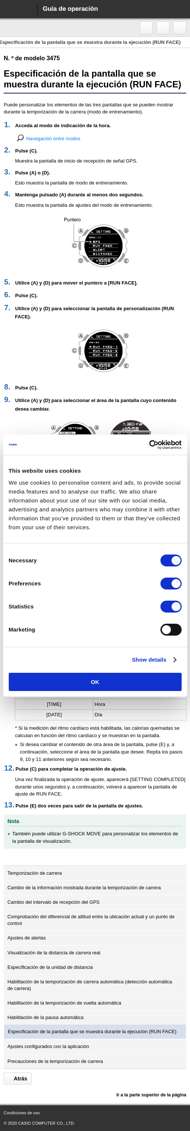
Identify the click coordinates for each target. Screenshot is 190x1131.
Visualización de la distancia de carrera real (53, 952)
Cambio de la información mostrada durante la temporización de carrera (84, 887)
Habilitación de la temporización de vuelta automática (64, 1003)
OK (95, 682)
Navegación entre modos (53, 138)
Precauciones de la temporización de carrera (55, 1061)
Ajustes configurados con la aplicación (48, 1046)
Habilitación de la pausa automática (45, 1017)
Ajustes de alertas (26, 938)
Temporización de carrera (34, 873)
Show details (149, 659)
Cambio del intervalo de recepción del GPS (53, 902)
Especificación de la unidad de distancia (50, 967)
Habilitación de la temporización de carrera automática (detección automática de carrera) (89, 985)
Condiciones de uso (22, 1113)
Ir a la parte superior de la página (151, 1095)
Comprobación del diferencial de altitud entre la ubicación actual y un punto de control (90, 920)
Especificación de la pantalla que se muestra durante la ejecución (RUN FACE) (92, 1031)
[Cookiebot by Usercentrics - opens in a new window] (148, 445)
